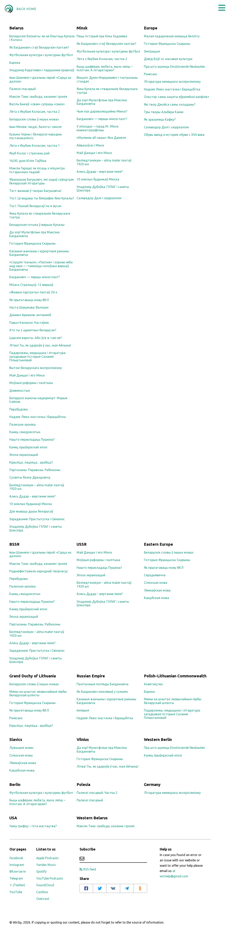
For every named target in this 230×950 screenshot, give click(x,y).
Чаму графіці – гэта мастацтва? (33, 826)
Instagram (17, 864)
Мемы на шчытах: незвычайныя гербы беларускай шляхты (38, 693)
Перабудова (18, 409)
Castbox (42, 892)
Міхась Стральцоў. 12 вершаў (31, 284)
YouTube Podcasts (49, 878)
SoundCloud (45, 885)
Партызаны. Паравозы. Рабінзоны (34, 470)
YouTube (16, 892)
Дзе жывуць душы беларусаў (31, 511)
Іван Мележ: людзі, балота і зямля (35, 127)
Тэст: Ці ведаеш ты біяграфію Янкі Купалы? (41, 198)
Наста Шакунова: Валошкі (28, 307)
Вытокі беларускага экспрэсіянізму (35, 368)
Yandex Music (46, 864)
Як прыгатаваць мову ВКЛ (29, 300)
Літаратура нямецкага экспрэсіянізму (172, 81)
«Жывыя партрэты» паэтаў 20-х (33, 292)
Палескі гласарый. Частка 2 (97, 792)
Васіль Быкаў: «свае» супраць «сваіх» (37, 104)
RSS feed (88, 869)
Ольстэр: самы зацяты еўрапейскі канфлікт (176, 97)
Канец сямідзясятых (24, 432)
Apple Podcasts (47, 858)
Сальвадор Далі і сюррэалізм (99, 198)
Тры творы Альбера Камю (163, 112)
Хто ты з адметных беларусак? (32, 330)
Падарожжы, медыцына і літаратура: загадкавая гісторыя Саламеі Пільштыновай (37, 356)
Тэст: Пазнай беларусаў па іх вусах (35, 206)
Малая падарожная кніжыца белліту (172, 36)
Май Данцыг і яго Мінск (27, 375)
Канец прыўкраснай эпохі (28, 447)
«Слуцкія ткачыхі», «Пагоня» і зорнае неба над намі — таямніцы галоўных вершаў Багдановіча (41, 265)
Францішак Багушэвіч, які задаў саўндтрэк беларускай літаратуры (41, 181)
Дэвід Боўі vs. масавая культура (168, 59)
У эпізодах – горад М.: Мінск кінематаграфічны (98, 128)
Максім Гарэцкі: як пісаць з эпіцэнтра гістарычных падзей (37, 170)
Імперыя (83, 710)
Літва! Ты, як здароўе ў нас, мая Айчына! (40, 345)
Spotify (41, 871)
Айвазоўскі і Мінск (90, 145)
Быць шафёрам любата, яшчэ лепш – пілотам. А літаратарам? (105, 68)
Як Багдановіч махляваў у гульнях (102, 691)
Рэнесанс (150, 74)
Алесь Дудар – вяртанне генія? (32, 496)
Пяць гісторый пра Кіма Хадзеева (102, 36)
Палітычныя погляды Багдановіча (102, 684)
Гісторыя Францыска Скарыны (32, 243)
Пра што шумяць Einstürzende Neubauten (174, 66)
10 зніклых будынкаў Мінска (30, 504)
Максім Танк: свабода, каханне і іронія (38, 96)
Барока (14, 62)
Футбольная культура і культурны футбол (41, 55)
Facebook (16, 858)
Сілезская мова (155, 582)
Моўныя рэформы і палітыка (31, 383)
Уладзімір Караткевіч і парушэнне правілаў (41, 70)
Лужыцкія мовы (21, 747)
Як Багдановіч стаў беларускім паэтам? (39, 47)
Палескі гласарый (22, 89)
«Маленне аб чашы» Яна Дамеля (101, 137)
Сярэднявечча (154, 575)
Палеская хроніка (22, 424)
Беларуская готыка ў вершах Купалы (37, 224)
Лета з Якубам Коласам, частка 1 (34, 145)
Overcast (42, 898)
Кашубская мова (156, 598)
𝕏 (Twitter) (17, 885)
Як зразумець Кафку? (160, 119)
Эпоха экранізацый (23, 454)
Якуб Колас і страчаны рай (29, 153)
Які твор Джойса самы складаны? (169, 104)
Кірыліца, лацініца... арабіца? (31, 462)
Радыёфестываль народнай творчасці (38, 571)
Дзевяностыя (19, 390)
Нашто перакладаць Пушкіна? (32, 439)
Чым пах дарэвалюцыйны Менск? (102, 111)
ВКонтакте (18, 871)
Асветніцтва (153, 684)
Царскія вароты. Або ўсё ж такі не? (35, 338)
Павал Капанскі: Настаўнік (29, 322)
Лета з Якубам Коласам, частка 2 (34, 111)
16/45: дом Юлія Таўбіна (27, 160)
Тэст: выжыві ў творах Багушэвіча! (35, 190)
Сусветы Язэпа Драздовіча (29, 477)
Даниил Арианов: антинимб (30, 315)
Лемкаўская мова (157, 590)
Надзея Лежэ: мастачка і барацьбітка (37, 417)
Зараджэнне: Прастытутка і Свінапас (37, 519)
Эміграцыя (152, 51)
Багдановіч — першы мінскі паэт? (34, 277)
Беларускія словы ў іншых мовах (34, 119)
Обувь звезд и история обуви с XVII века (174, 134)
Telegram (16, 878)
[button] (221, 8)
